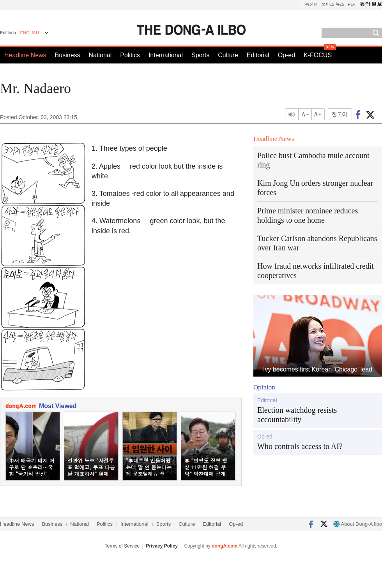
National (100, 55)
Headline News (25, 55)
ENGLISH (29, 32)
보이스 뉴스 (333, 4)
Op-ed (286, 55)
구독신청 (309, 4)
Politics (130, 55)
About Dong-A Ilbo (357, 524)
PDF (352, 4)
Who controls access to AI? (300, 446)
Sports (200, 55)
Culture (228, 55)
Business (67, 55)
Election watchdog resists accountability (297, 415)
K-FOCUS (318, 55)
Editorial (258, 55)
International (166, 55)
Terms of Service (122, 546)
